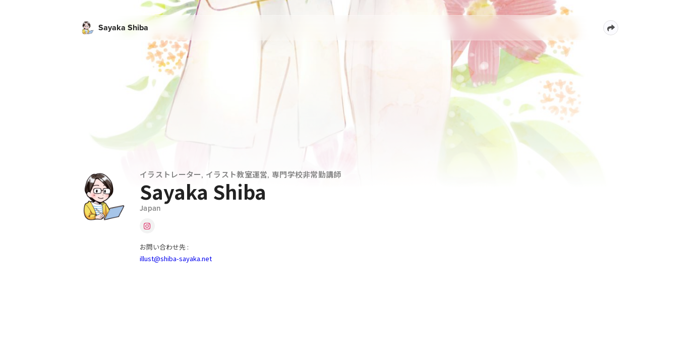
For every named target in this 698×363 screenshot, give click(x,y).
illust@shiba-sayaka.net (176, 258)
